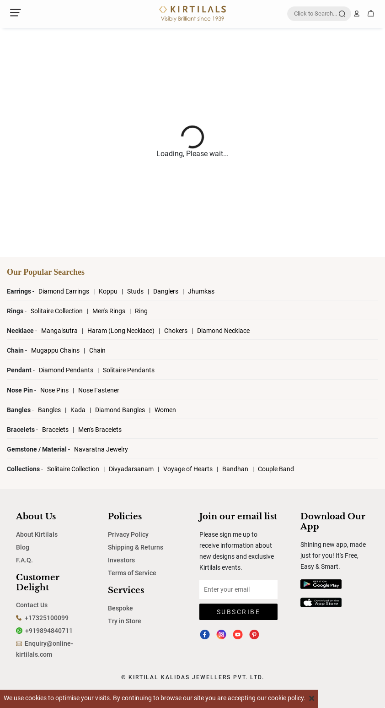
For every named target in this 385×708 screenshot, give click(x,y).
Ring (141, 311)
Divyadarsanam (132, 469)
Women (165, 410)
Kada (78, 410)
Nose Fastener (98, 390)
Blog (22, 547)
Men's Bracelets (100, 429)
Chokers (176, 330)
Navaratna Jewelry (101, 449)
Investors (121, 560)
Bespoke (120, 608)
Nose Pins (55, 390)
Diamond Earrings (64, 291)
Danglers (166, 291)
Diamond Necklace (223, 330)
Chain (97, 350)
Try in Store (124, 621)
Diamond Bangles (120, 410)
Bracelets (56, 429)
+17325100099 (47, 617)
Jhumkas (201, 291)
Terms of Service (132, 573)
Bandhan (235, 469)
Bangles (49, 410)
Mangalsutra (60, 330)
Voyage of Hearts (188, 469)
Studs (136, 291)
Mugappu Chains (55, 350)
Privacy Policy (128, 534)
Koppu (109, 291)
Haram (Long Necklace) (121, 330)
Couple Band (276, 469)
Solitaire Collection (57, 311)
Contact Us (32, 605)
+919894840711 (49, 630)
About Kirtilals (37, 534)
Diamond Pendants (67, 370)
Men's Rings (109, 311)
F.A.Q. (24, 560)
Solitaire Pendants (129, 370)
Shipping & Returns (135, 547)
